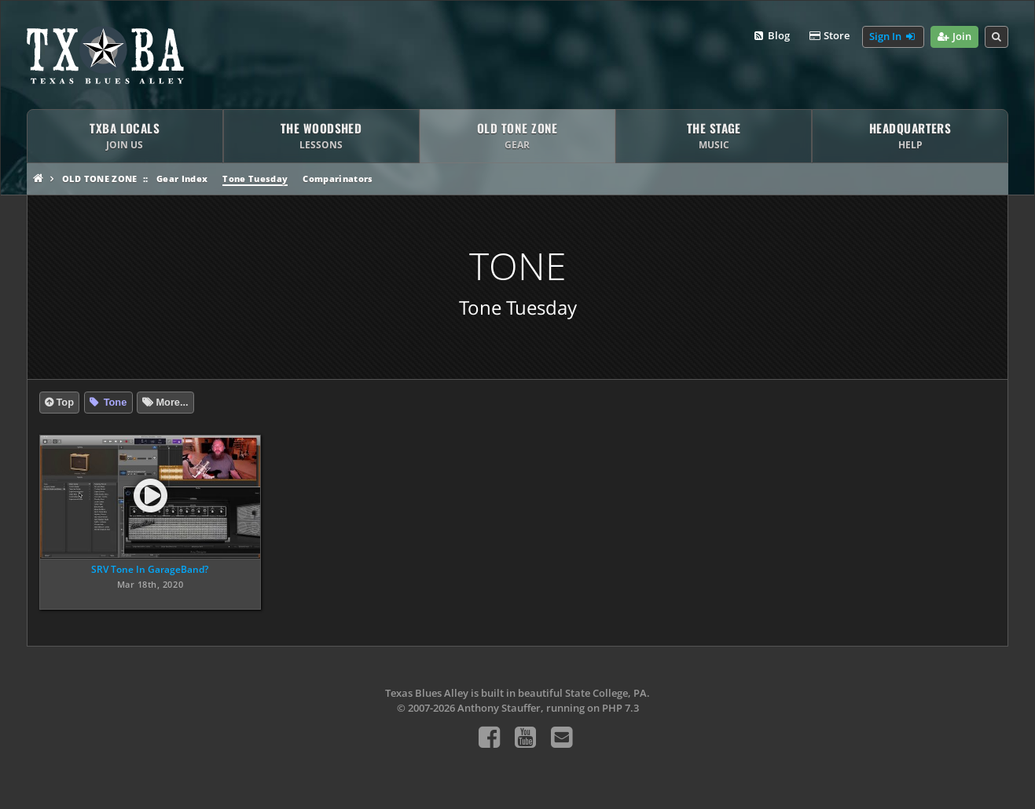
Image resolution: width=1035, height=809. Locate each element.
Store (829, 36)
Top (65, 402)
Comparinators (338, 178)
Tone (114, 402)
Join (954, 37)
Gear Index (181, 178)
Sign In (892, 37)
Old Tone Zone (99, 178)
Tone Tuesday (255, 178)
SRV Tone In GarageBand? (149, 569)
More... (172, 402)
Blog (770, 36)
